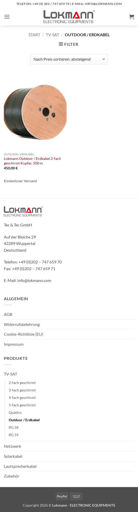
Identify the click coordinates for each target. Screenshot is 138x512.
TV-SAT (52, 34)
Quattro (15, 412)
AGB (8, 314)
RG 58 (13, 427)
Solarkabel (13, 456)
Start (34, 34)
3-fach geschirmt (22, 390)
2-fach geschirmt (22, 382)
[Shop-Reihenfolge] (69, 59)
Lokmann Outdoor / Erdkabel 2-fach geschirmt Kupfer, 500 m (32, 161)
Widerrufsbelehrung (22, 324)
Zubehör (11, 475)
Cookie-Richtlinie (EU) (23, 334)
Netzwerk (12, 446)
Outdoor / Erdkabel (24, 420)
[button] (7, 16)
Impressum (14, 344)
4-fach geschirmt (22, 397)
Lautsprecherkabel (20, 466)
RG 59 (13, 435)
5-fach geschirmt (22, 405)
